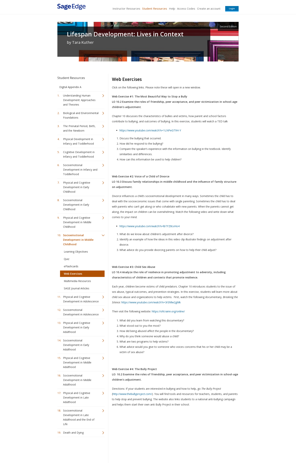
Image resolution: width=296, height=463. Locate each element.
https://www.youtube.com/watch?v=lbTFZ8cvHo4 (149, 226)
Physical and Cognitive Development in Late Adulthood (76, 397)
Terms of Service (169, 449)
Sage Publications (79, 449)
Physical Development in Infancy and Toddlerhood (78, 141)
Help (172, 8)
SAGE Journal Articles (76, 288)
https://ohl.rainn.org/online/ (168, 311)
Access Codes (186, 8)
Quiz (66, 259)
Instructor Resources (126, 8)
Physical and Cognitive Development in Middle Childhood (77, 222)
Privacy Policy (213, 449)
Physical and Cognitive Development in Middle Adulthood (77, 362)
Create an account (208, 8)
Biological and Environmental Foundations (81, 115)
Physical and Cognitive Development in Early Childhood (76, 187)
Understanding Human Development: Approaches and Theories (79, 100)
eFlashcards (71, 266)
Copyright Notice (192, 449)
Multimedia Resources (77, 281)
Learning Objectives (76, 251)
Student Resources (154, 8)
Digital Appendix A (70, 87)
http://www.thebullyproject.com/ (132, 394)
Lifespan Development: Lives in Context (125, 34)
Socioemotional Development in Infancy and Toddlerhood (80, 169)
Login (232, 8)
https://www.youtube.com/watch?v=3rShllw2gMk (151, 302)
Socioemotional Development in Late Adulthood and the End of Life (78, 417)
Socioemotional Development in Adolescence (81, 312)
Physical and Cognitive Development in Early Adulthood (76, 327)
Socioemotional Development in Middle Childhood (78, 239)
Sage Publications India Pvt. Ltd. (112, 449)
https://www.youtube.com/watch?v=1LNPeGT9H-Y (150, 130)
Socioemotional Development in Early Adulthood (76, 345)
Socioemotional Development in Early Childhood (76, 204)
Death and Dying (73, 432)
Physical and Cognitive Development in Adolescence (81, 299)
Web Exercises (73, 273)
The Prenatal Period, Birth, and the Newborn (79, 128)
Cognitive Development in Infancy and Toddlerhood (79, 154)
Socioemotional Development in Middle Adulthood (77, 380)
